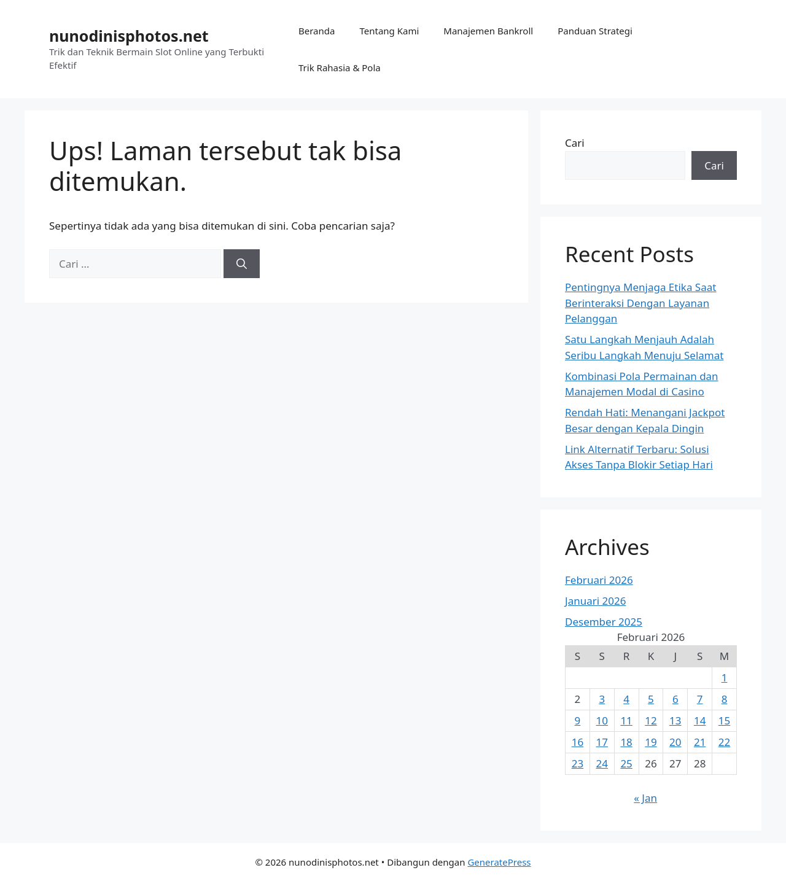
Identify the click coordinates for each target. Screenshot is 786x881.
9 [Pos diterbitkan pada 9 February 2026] (578, 720)
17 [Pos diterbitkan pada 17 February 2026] (602, 742)
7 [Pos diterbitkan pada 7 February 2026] (700, 699)
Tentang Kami (389, 31)
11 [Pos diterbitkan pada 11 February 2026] (626, 720)
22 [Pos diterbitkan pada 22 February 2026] (724, 742)
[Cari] (242, 264)
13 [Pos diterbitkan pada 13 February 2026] (675, 720)
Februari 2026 (599, 580)
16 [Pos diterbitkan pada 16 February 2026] (577, 742)
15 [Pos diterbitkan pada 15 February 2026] (724, 720)
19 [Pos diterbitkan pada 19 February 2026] (650, 742)
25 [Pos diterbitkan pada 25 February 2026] (626, 763)
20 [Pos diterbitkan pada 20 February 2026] (675, 742)
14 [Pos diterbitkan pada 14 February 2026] (700, 720)
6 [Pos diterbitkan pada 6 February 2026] (675, 699)
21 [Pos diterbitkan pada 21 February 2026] (700, 742)
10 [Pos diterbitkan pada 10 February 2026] (602, 720)
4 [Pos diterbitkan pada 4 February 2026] (626, 699)
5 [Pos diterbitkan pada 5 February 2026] (651, 699)
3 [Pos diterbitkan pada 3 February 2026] (602, 699)
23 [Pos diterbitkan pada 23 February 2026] (577, 763)
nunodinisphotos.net (129, 35)
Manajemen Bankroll (488, 31)
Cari (575, 143)
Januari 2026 (595, 601)
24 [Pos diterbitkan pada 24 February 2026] (602, 763)
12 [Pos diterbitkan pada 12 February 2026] (650, 720)
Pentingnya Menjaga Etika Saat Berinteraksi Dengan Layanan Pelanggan (640, 302)
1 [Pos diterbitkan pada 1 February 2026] (725, 677)
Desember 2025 (603, 622)
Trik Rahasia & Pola (339, 67)
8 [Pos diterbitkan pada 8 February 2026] (725, 699)
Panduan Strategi (595, 31)
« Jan (645, 798)
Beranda (316, 31)
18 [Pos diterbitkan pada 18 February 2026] (626, 742)
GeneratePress (499, 862)
